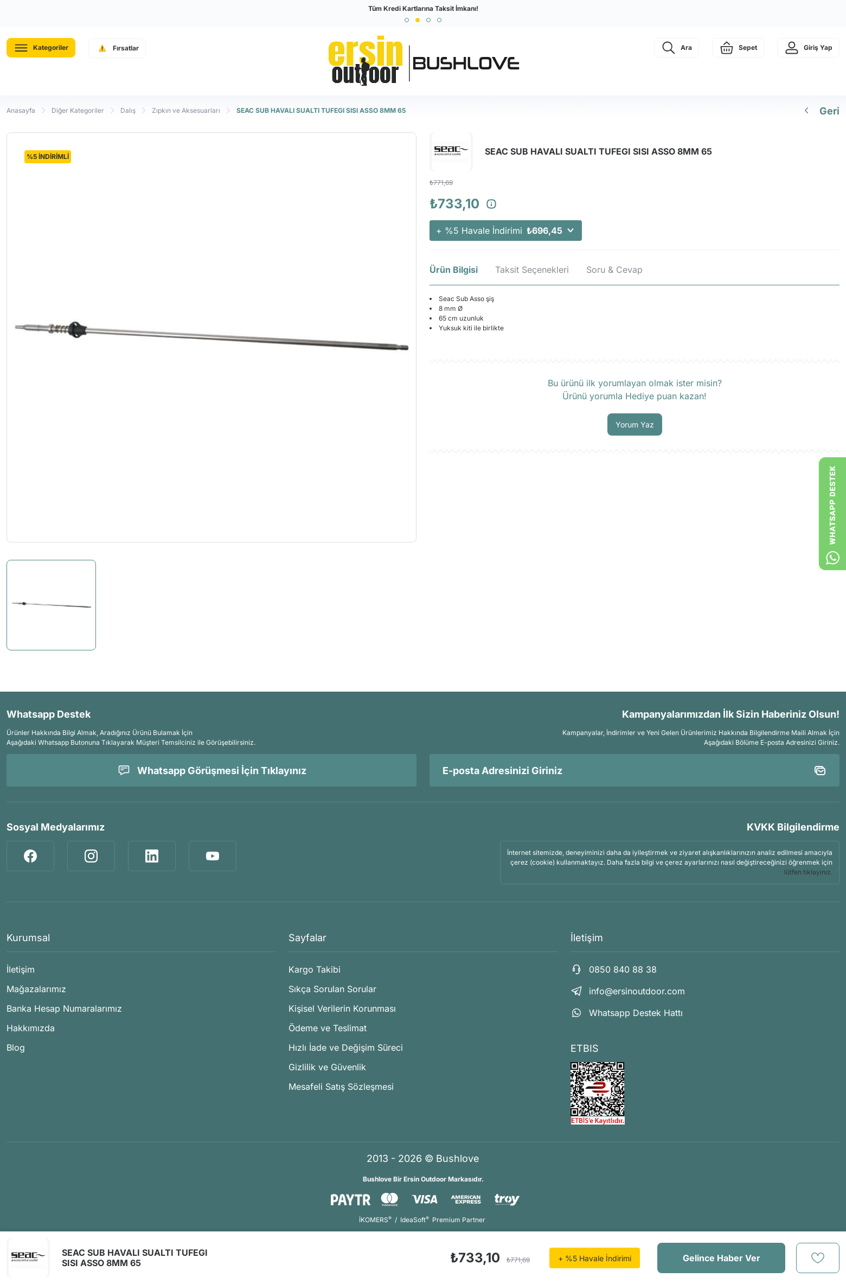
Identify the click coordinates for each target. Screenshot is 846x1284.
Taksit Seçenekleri (532, 269)
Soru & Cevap (614, 269)
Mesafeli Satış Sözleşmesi (341, 1086)
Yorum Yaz (635, 424)
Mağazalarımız (36, 988)
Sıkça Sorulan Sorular (332, 988)
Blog (16, 1047)
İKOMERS (375, 1220)
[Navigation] (41, 48)
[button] (407, 20)
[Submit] (819, 770)
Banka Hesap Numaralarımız (64, 1008)
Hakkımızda (31, 1028)
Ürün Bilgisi (454, 269)
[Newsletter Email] (634, 770)
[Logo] (423, 61)
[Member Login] (808, 48)
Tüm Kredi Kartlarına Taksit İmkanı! (423, 8)
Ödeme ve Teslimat (328, 1028)
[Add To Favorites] (817, 1258)
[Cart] (738, 48)
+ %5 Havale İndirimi (505, 230)
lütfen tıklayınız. (808, 872)
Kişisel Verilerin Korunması (342, 1008)
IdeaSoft (414, 1220)
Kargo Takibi (315, 969)
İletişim (21, 969)
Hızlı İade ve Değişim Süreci (346, 1047)
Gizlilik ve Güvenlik (327, 1067)
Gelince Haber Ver (721, 1258)
